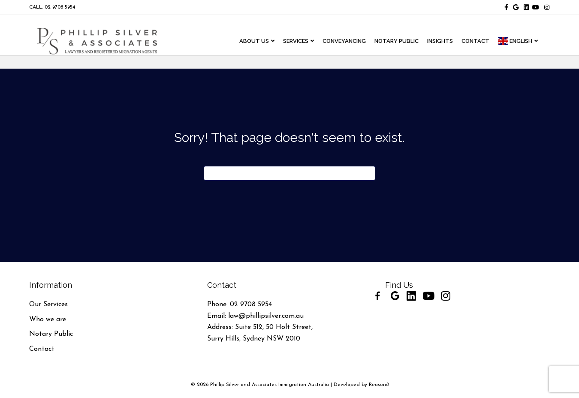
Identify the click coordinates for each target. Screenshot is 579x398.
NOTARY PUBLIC (405, 41)
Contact (41, 349)
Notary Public (51, 334)
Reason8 (379, 384)
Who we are (47, 319)
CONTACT (484, 41)
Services (304, 41)
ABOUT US (262, 41)
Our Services (48, 304)
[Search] (289, 173)
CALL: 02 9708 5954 (52, 7)
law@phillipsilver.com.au (266, 316)
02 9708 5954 (251, 304)
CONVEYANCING (352, 41)
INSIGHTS (448, 41)
